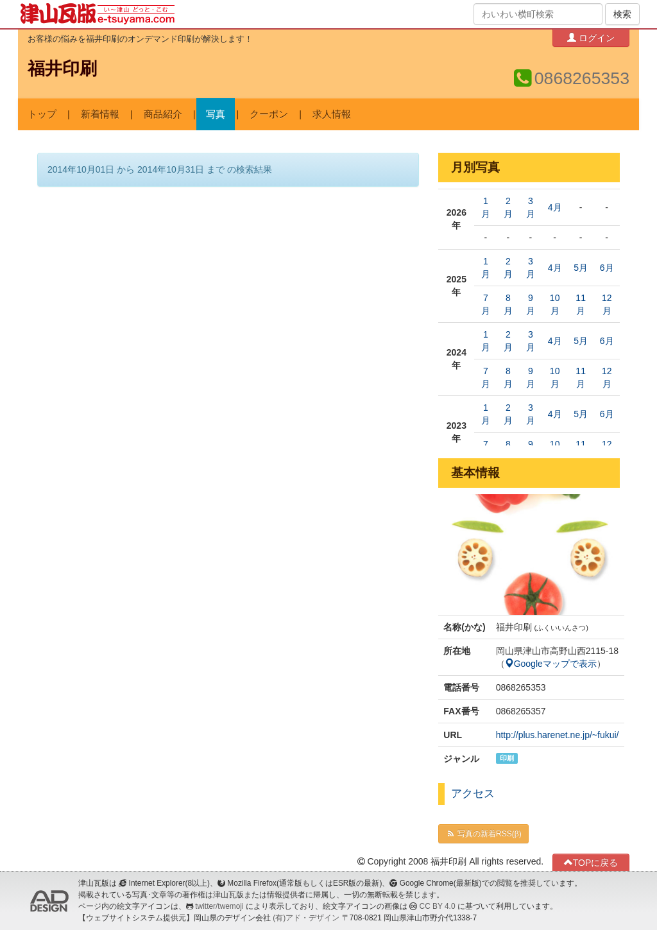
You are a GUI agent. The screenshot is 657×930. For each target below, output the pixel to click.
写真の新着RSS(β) (483, 833)
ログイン (591, 37)
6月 (607, 268)
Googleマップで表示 (551, 664)
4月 (555, 207)
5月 (581, 268)
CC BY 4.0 (438, 906)
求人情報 (331, 114)
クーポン (269, 114)
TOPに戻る (591, 862)
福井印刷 (62, 68)
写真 (215, 114)
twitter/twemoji (219, 906)
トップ (42, 114)
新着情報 (100, 114)
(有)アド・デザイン (306, 917)
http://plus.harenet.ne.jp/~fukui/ (557, 735)
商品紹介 (163, 114)
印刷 (507, 758)
